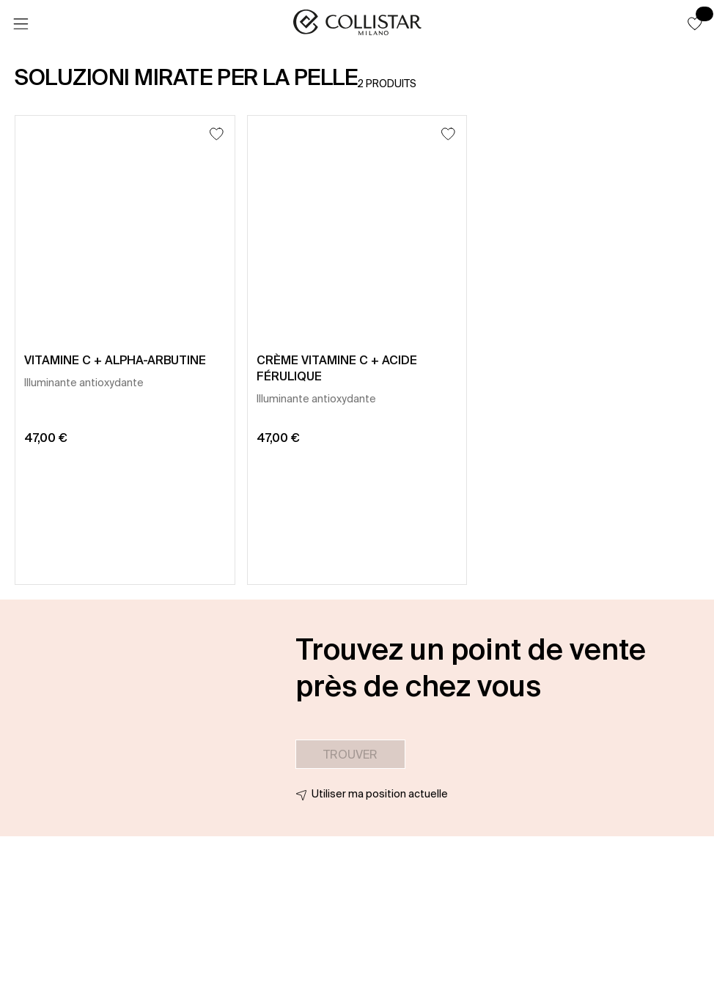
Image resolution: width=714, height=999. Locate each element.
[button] (695, 23)
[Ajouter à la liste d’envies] (216, 134)
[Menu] (20, 24)
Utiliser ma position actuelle (380, 794)
